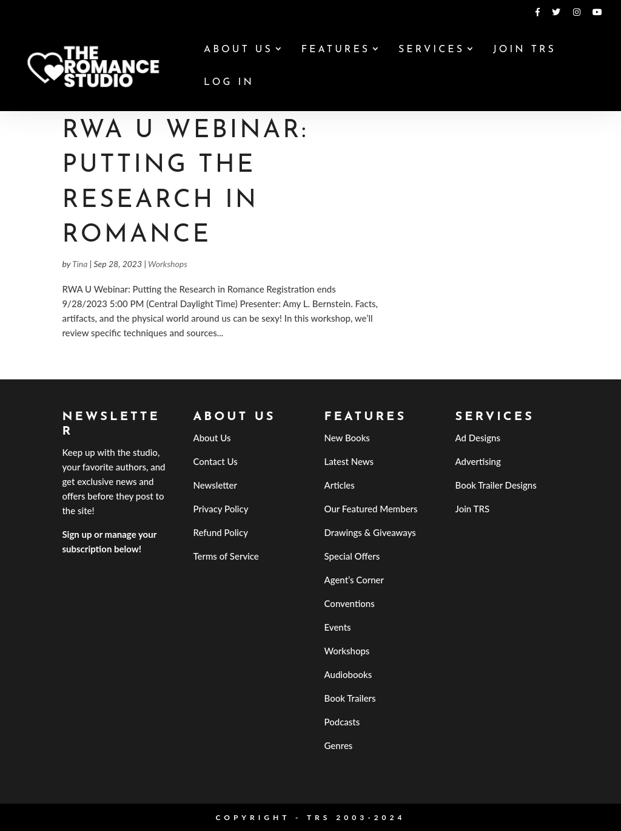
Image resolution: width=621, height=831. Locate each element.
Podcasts (342, 721)
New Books (347, 437)
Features (335, 50)
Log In (229, 82)
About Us (238, 50)
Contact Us (215, 461)
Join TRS (524, 50)
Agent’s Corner (354, 579)
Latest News (349, 461)
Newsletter (215, 485)
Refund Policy (220, 532)
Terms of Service (225, 556)
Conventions (349, 603)
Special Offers (352, 556)
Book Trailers (350, 698)
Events (337, 627)
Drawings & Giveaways (370, 532)
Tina (79, 264)
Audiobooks (348, 674)
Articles (339, 485)
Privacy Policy (220, 508)
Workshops (167, 264)
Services (431, 50)
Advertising (478, 461)
